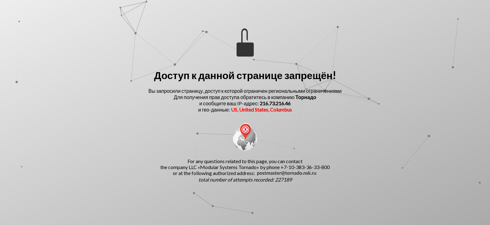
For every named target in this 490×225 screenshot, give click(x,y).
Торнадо (305, 97)
